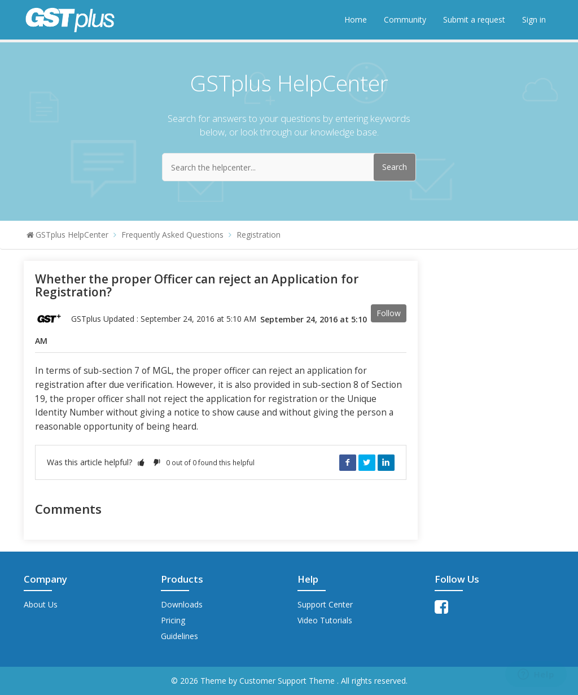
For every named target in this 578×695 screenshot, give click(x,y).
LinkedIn (386, 462)
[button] (141, 462)
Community (405, 19)
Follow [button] (388, 313)
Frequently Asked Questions (172, 234)
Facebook (347, 462)
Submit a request (474, 19)
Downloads (182, 604)
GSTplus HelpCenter (72, 234)
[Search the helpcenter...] (289, 167)
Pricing (173, 620)
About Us (41, 604)
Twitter (366, 462)
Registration (259, 234)
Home (355, 19)
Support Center (325, 604)
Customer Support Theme (288, 680)
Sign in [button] (534, 19)
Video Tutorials (324, 620)
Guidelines (179, 636)
